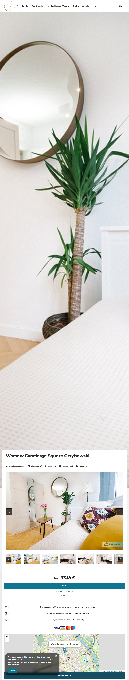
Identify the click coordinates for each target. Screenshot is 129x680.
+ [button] (7, 636)
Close (12, 671)
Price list (65, 595)
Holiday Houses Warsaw (66, 6)
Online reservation (89, 6)
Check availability (64, 591)
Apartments (45, 6)
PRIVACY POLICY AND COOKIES (36, 659)
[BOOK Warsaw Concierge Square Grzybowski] (64, 586)
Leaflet (102, 671)
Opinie (32, 6)
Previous (9, 511)
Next (120, 511)
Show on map (64, 676)
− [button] (7, 640)
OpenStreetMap (112, 671)
